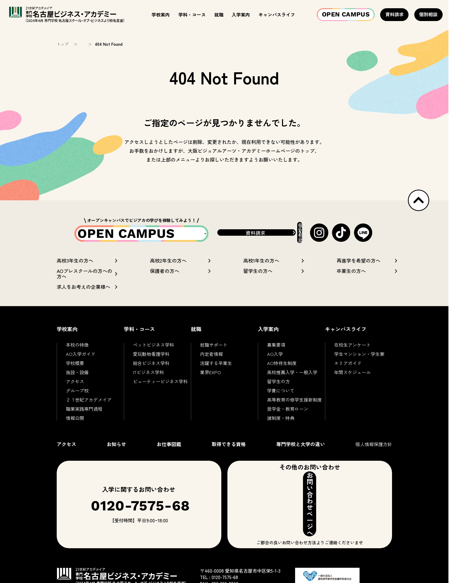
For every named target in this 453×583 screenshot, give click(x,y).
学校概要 (75, 368)
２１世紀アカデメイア (89, 404)
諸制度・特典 (280, 423)
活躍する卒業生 (216, 368)
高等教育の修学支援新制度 (294, 404)
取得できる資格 (229, 448)
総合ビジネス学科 (151, 368)
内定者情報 (211, 359)
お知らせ (116, 448)
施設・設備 (77, 377)
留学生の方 (278, 386)
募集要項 (276, 349)
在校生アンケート (352, 349)
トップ (63, 44)
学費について (280, 395)
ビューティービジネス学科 (160, 386)
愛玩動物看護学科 (151, 359)
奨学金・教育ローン (287, 413)
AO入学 (275, 359)
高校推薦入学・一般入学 (292, 377)
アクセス (75, 386)
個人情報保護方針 (373, 449)
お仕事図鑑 (169, 448)
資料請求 (394, 14)
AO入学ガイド (80, 359)
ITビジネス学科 (148, 377)
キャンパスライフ (277, 14)
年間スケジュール (352, 377)
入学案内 (241, 14)
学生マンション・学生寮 (359, 359)
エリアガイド (348, 368)
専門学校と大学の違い (300, 448)
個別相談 (428, 14)
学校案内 (161, 14)
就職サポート (213, 349)
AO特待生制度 (282, 368)
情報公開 (75, 423)
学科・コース (192, 14)
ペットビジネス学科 (153, 349)
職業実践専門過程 (84, 413)
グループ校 (77, 395)
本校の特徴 (77, 349)
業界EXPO (210, 377)
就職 (218, 14)
